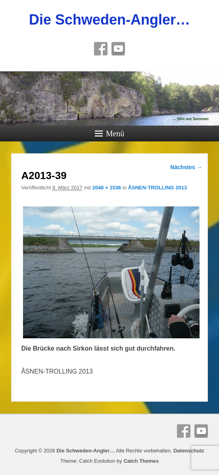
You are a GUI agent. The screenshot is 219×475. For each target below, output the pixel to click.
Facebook (101, 48)
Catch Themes (141, 461)
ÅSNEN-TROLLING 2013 (157, 188)
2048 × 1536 (106, 188)
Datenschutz (188, 451)
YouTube (118, 48)
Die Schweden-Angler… (109, 19)
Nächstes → (186, 167)
